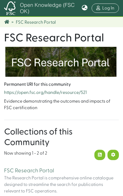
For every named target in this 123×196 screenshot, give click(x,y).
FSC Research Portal (29, 170)
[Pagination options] (113, 155)
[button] (84, 8)
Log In (107, 7)
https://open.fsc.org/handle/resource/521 (45, 92)
